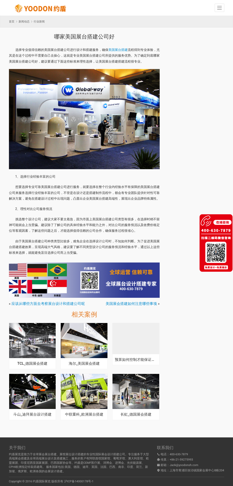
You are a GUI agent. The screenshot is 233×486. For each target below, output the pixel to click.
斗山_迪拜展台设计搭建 (32, 414)
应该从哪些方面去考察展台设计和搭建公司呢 (48, 303)
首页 (11, 21)
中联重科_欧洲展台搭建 (84, 414)
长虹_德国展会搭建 (136, 414)
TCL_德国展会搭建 (32, 364)
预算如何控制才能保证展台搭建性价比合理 (136, 360)
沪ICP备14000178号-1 (79, 481)
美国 (68, 467)
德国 (76, 467)
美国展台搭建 (118, 50)
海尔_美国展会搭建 (84, 364)
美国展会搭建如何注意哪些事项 (131, 303)
